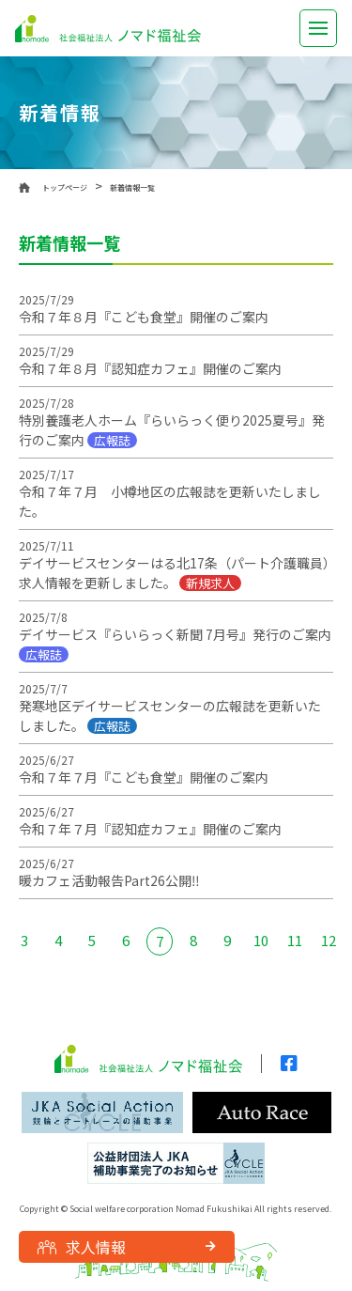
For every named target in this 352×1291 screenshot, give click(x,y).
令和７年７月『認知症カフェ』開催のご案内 (150, 828)
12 (328, 940)
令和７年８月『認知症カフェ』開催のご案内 (150, 368)
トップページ (64, 187)
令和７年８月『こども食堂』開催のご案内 (143, 316)
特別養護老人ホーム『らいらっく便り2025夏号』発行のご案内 (172, 430)
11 (294, 940)
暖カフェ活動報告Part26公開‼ (109, 880)
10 (260, 940)
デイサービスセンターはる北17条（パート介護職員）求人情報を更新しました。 (174, 572)
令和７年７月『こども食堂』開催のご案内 (143, 777)
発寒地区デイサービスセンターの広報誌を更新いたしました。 (170, 715)
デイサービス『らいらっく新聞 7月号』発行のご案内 (175, 644)
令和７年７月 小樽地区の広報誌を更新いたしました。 (170, 501)
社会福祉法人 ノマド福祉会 (108, 28)
